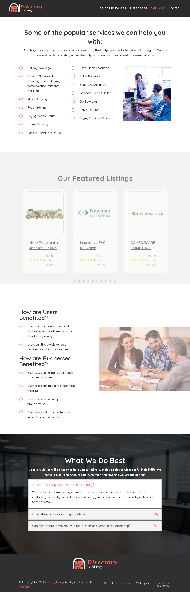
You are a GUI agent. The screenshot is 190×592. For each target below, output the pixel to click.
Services (158, 8)
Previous (16, 245)
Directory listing (53, 582)
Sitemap (24, 587)
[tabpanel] (44, 244)
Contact (174, 8)
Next (173, 245)
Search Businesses (111, 8)
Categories (138, 8)
